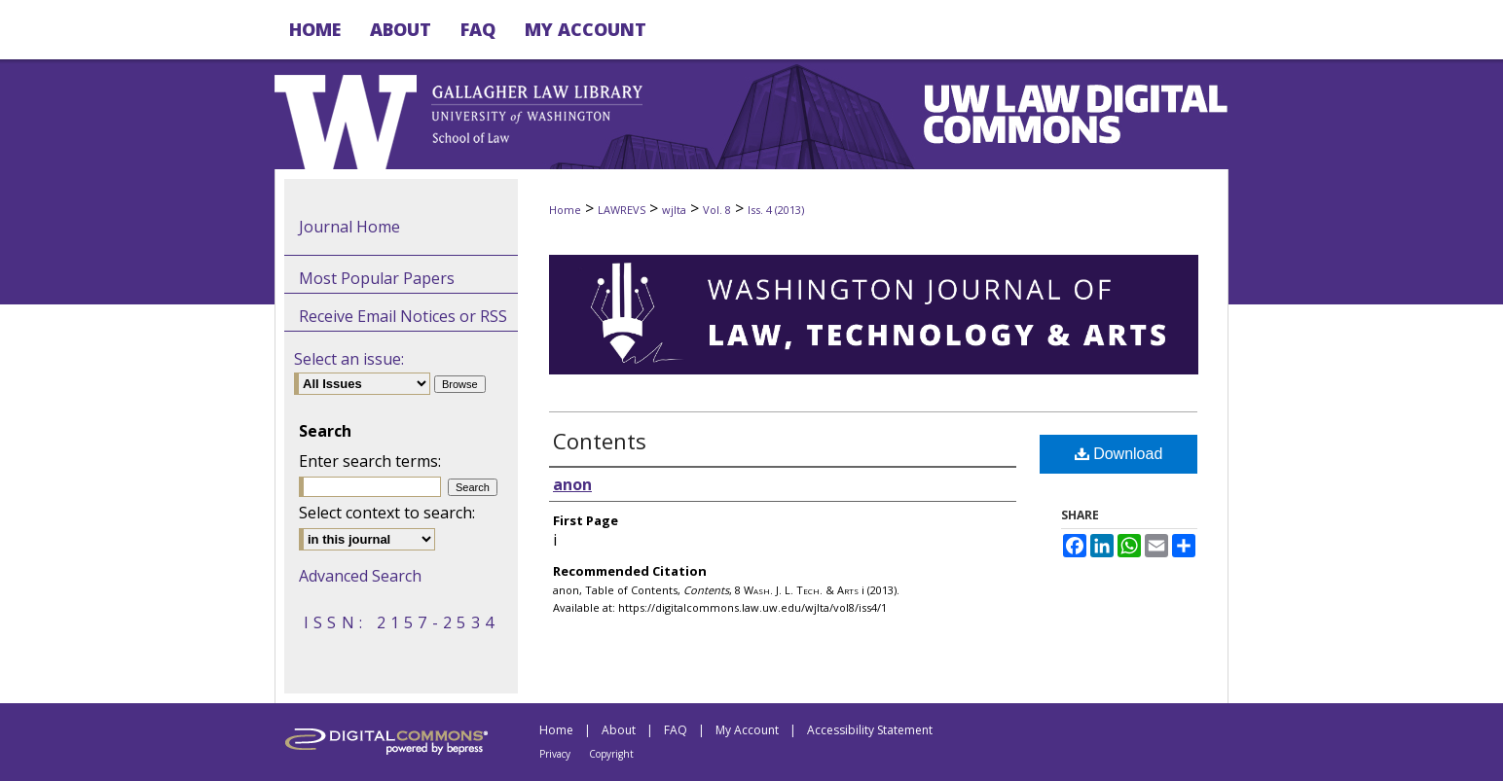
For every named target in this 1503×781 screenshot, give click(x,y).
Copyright (611, 754)
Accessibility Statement (870, 730)
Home (565, 209)
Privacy (554, 754)
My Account (747, 730)
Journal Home (349, 226)
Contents (599, 440)
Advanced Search (360, 575)
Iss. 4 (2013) (776, 209)
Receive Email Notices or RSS (403, 316)
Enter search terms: (370, 461)
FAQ (675, 730)
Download (1119, 453)
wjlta (674, 209)
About (619, 730)
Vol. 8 (717, 209)
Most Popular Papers (377, 278)
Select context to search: (387, 512)
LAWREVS (621, 209)
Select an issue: (349, 359)
